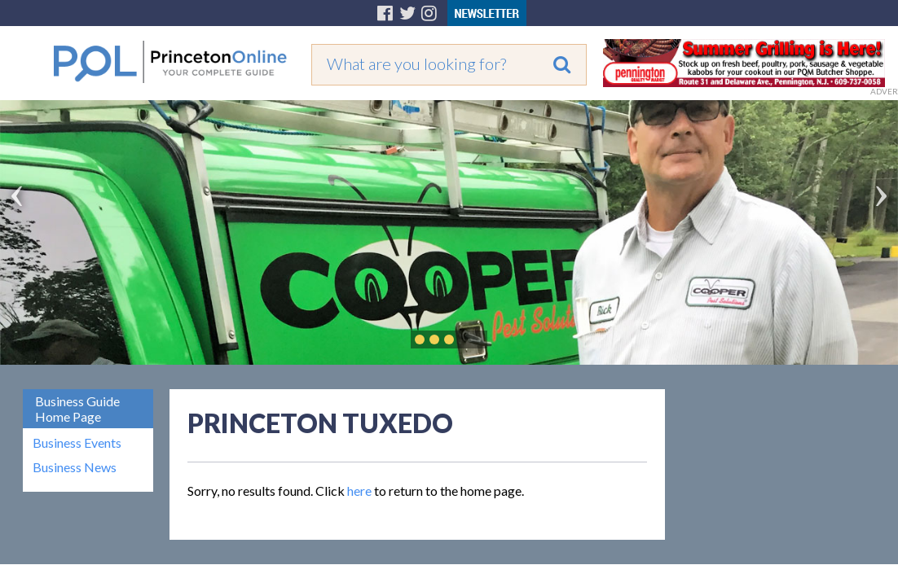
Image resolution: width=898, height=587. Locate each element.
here (359, 490)
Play (473, 339)
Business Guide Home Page (77, 408)
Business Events (77, 443)
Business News (75, 467)
